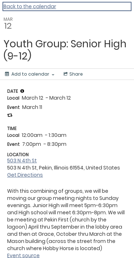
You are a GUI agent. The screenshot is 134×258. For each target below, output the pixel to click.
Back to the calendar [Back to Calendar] (30, 6)
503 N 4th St (22, 160)
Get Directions (25, 174)
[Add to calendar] (29, 74)
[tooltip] (22, 91)
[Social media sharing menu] (72, 74)
